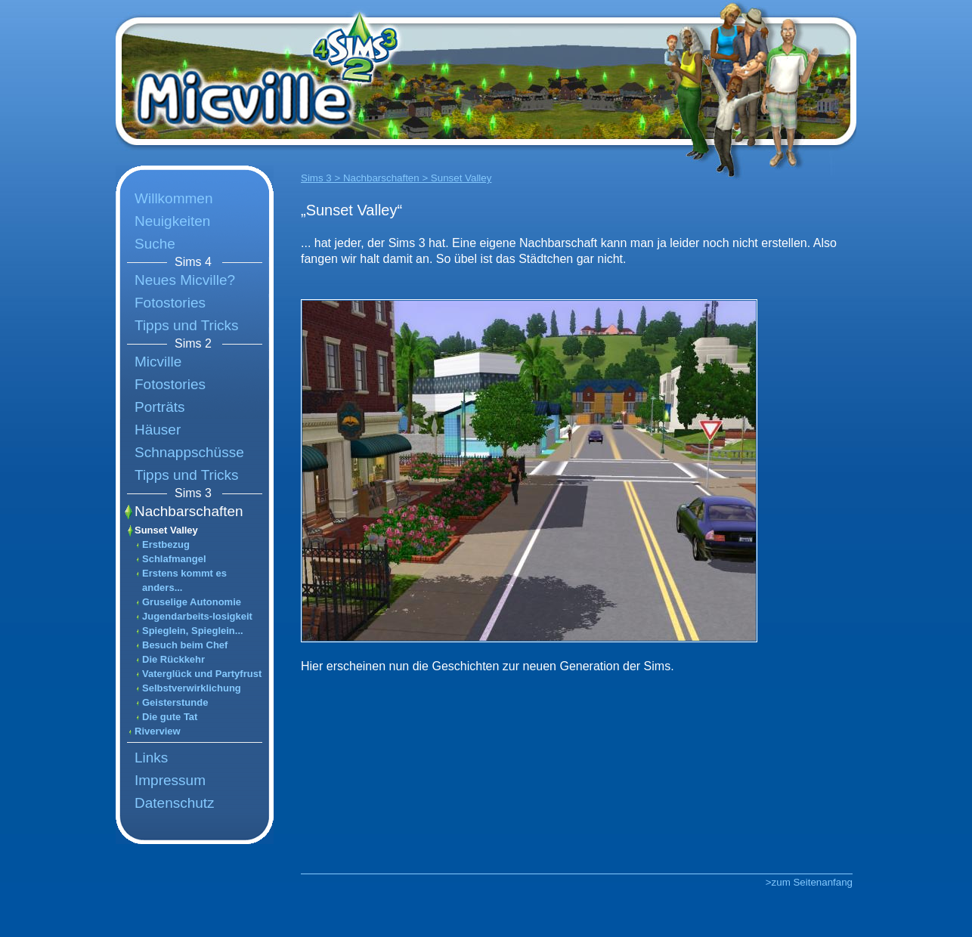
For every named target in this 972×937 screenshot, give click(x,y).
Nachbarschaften (189, 511)
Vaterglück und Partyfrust (202, 673)
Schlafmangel (174, 558)
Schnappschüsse (189, 452)
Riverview (158, 731)
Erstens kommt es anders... (184, 580)
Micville (158, 362)
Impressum (170, 780)
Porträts (160, 407)
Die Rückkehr (173, 659)
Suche (155, 244)
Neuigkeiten (172, 221)
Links (151, 757)
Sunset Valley (166, 530)
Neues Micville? (185, 280)
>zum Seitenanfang (809, 882)
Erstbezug (166, 544)
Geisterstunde (175, 702)
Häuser (158, 430)
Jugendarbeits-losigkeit (197, 616)
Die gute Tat (169, 716)
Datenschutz (175, 803)
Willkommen (173, 198)
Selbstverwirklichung (191, 688)
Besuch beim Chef (185, 645)
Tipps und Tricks (187, 325)
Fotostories (170, 303)
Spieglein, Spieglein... (192, 630)
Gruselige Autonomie (191, 602)
